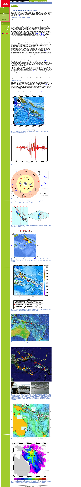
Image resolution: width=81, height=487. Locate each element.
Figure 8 (46, 60)
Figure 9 (34, 70)
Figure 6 (46, 50)
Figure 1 (19, 15)
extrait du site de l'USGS (31, 258)
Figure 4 (42, 34)
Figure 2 (18, 21)
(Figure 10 (46, 84)
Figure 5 (42, 35)
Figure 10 (22, 88)
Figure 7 (25, 59)
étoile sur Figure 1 (39, 33)
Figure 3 (12, 24)
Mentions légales (27, 486)
